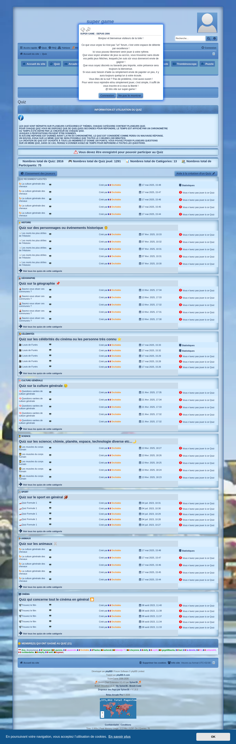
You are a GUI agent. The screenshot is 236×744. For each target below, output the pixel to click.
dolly (145, 650)
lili (201, 650)
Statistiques (186, 185)
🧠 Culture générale (30, 380)
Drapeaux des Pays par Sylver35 (113, 689)
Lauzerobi (71, 650)
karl (181, 650)
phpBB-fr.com (123, 675)
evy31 (155, 650)
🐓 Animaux (24, 538)
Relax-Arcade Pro (114, 695)
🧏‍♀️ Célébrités (26, 334)
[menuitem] (42, 47)
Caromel (46, 650)
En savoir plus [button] (119, 736)
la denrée (191, 650)
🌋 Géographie (26, 278)
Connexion (107, 95)
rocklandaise (27, 652)
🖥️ (50, 185)
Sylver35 (133, 682)
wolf (51, 652)
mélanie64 (211, 650)
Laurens (58, 650)
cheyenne (134, 650)
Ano (23, 650)
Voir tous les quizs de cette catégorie (42, 271)
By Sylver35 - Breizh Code (128, 686)
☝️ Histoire (24, 222)
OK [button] (213, 736)
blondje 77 (121, 650)
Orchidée (116, 185)
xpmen (60, 652)
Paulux (96, 650)
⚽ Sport (23, 492)
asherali (108, 650)
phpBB (108, 671)
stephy (41, 652)
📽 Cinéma (24, 594)
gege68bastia (168, 650)
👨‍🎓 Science (24, 436)
